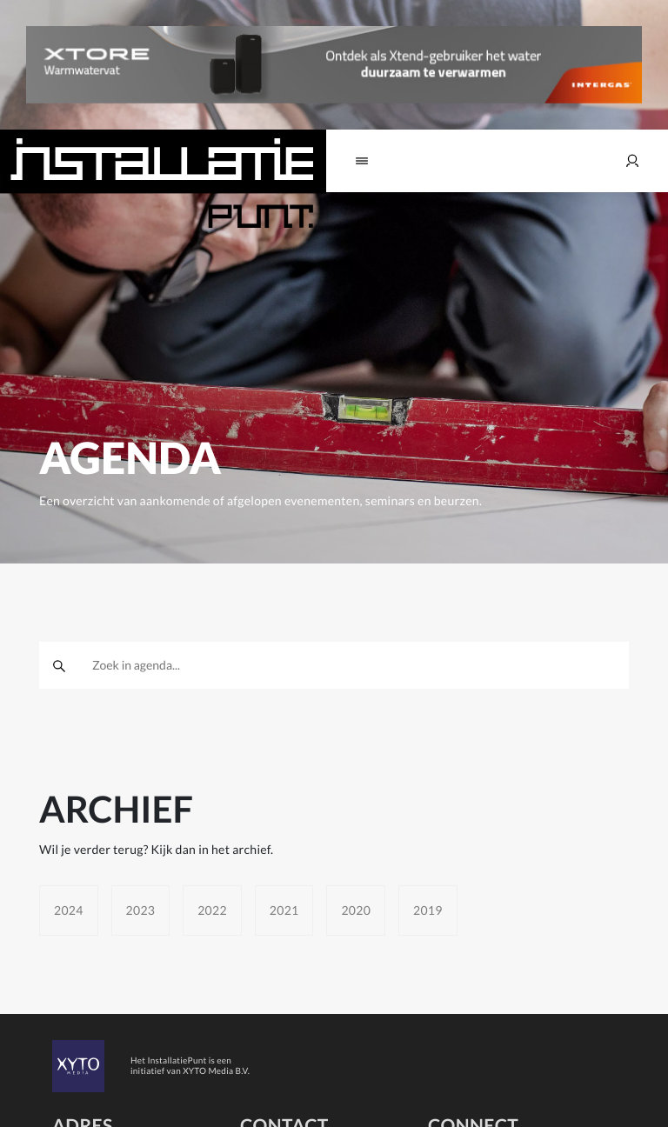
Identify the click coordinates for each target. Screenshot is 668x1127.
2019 (428, 910)
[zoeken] (59, 665)
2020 (356, 910)
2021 (284, 910)
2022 (212, 910)
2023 (141, 910)
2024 (69, 910)
